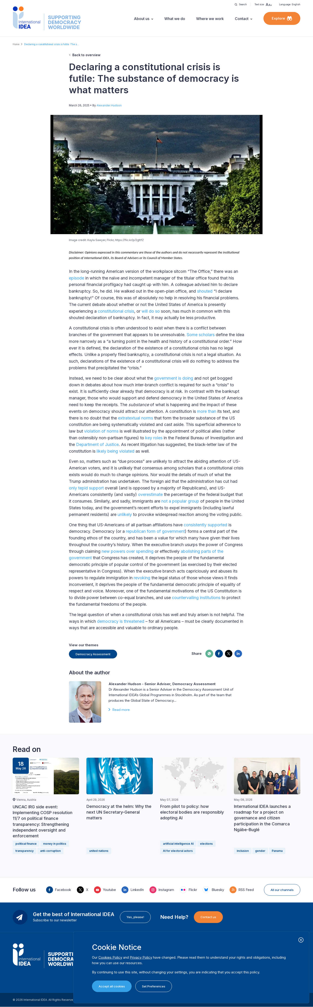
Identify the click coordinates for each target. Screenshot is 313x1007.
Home (16, 44)
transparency (24, 851)
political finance (26, 843)
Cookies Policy (110, 957)
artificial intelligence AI (178, 843)
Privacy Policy (141, 957)
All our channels (282, 890)
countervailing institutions (196, 597)
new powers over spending (128, 551)
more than (206, 411)
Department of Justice (97, 444)
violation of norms (101, 431)
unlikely (125, 514)
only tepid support (86, 488)
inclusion (243, 851)
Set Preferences (153, 986)
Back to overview (86, 55)
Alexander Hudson (109, 105)
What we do (174, 18)
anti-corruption (50, 851)
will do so (151, 311)
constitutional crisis (116, 311)
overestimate (150, 494)
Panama (277, 851)
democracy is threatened (120, 621)
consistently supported (205, 524)
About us (141, 18)
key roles (153, 437)
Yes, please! (135, 917)
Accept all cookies (112, 986)
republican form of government (155, 531)
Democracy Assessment (93, 654)
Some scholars (201, 334)
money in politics (54, 843)
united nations (98, 851)
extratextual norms (135, 418)
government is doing (173, 378)
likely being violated (115, 451)
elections (206, 843)
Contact (241, 18)
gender (260, 851)
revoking (142, 577)
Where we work (210, 18)
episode (76, 278)
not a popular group (180, 501)
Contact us (208, 917)
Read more (121, 709)
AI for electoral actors (178, 851)
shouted (205, 291)
